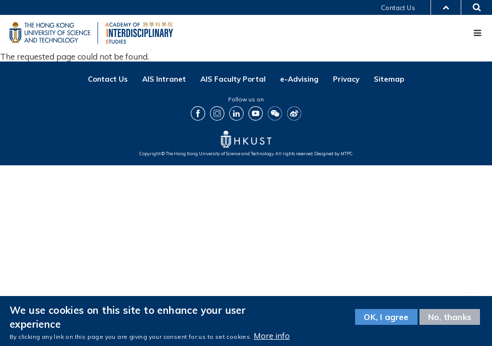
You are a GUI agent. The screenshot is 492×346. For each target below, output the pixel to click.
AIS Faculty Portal (233, 79)
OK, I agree (386, 317)
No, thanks (449, 317)
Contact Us (398, 8)
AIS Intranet (164, 79)
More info (272, 336)
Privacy (346, 79)
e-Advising (299, 79)
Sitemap (389, 79)
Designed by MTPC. (333, 154)
